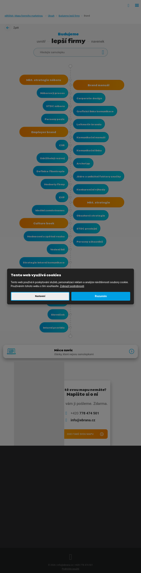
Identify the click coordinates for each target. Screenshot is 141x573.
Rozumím (101, 296)
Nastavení (40, 296)
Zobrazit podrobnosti (72, 286)
